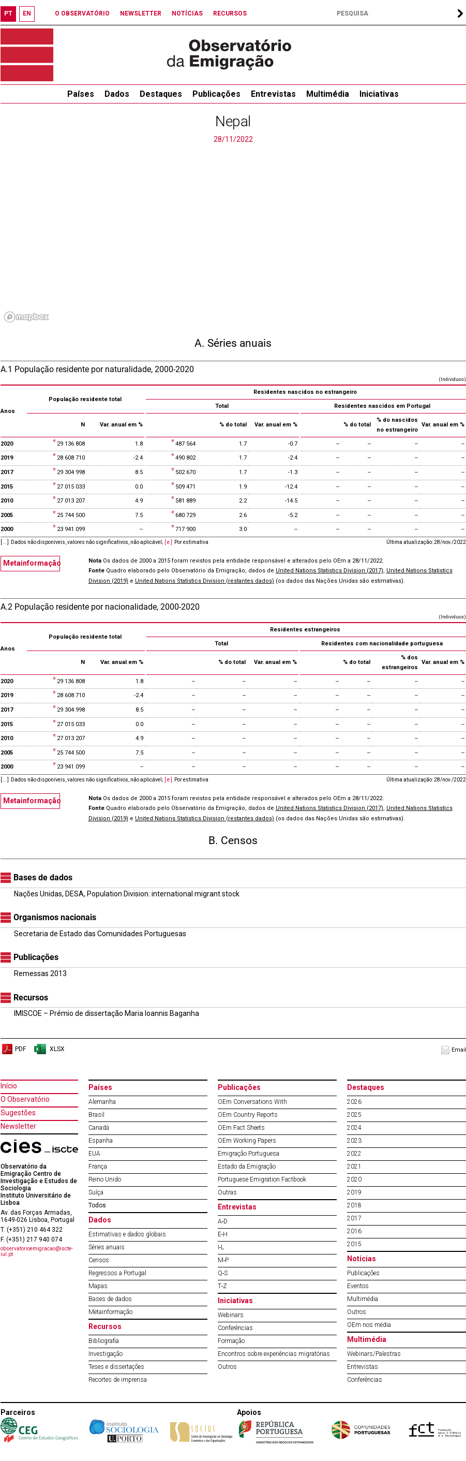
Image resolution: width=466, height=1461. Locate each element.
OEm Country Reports (248, 1114)
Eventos (358, 1286)
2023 (354, 1140)
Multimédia (327, 94)
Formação (231, 1341)
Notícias (361, 1259)
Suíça (95, 1192)
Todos (97, 1205)
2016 (354, 1231)
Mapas (98, 1286)
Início (9, 1086)
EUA (94, 1153)
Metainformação (31, 563)
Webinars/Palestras (374, 1353)
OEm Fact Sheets (241, 1127)
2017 (354, 1218)
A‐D (223, 1221)
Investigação (105, 1353)
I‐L (221, 1247)
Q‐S (223, 1273)
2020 (354, 1179)
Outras (227, 1192)
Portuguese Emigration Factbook (262, 1179)
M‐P (223, 1260)
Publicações (216, 94)
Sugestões (18, 1113)
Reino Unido (104, 1179)
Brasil (96, 1114)
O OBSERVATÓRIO (82, 13)
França (97, 1166)
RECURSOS (230, 13)
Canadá (98, 1127)
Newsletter (18, 1126)
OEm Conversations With (252, 1101)
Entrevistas (273, 94)
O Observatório (25, 1099)
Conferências (235, 1328)
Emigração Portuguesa (248, 1153)
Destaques (161, 94)
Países (100, 1087)
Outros (227, 1366)
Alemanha (102, 1101)
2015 (354, 1244)
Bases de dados (110, 1299)
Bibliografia (103, 1341)
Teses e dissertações (116, 1366)
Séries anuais (106, 1247)
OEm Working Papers (247, 1140)
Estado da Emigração (247, 1166)
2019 (354, 1192)
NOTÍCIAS (187, 13)
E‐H (223, 1234)
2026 (354, 1101)
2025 (354, 1114)
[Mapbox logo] (26, 317)
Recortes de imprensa (117, 1379)
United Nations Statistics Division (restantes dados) (204, 581)
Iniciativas (379, 94)
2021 (354, 1166)
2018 (354, 1205)
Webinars (231, 1315)
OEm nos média (369, 1325)
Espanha (100, 1140)
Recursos (105, 1326)
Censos (98, 1260)
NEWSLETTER (140, 13)
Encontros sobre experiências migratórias (274, 1353)
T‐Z (223, 1286)
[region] (233, 235)
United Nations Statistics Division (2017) (329, 570)
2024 (354, 1127)
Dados (116, 94)
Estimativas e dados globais (127, 1234)
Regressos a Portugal (117, 1273)
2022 (354, 1153)
